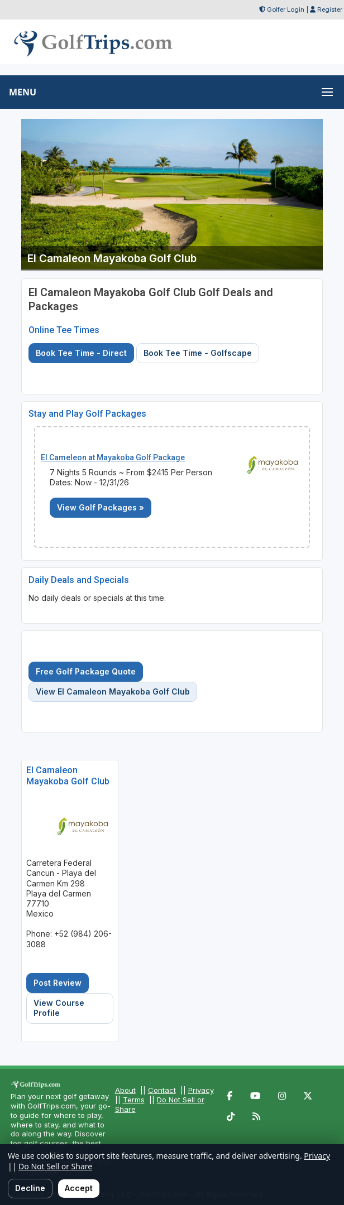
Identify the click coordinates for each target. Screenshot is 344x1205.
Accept (79, 1188)
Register (329, 9)
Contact (162, 1090)
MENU (22, 92)
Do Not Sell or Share (55, 1166)
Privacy (201, 1090)
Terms (134, 1099)
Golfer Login (285, 9)
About (125, 1090)
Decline (30, 1188)
